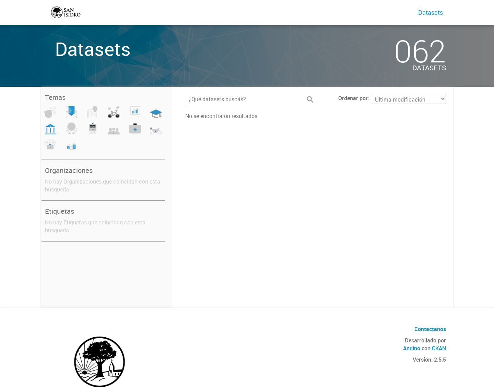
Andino (411, 348)
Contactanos (430, 329)
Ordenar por (352, 98)
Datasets (430, 12)
